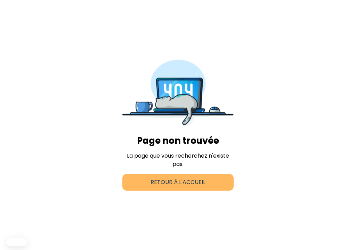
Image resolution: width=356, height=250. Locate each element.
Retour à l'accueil (178, 182)
